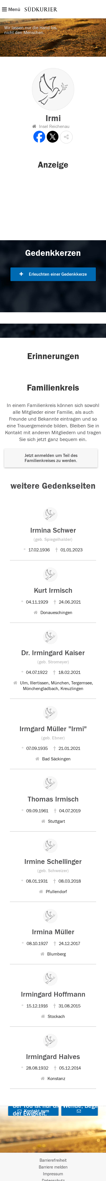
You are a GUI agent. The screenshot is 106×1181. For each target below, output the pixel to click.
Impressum (53, 1174)
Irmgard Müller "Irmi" (53, 733)
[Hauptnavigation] (53, 9)
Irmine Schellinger (53, 865)
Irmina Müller (53, 932)
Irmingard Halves (53, 1057)
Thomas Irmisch (53, 799)
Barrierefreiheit (53, 1160)
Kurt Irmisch (53, 590)
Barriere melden (53, 1167)
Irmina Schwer (53, 534)
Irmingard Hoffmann (53, 994)
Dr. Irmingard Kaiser (53, 657)
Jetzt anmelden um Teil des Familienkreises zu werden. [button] (51, 458)
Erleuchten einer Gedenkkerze (53, 274)
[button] (66, 137)
